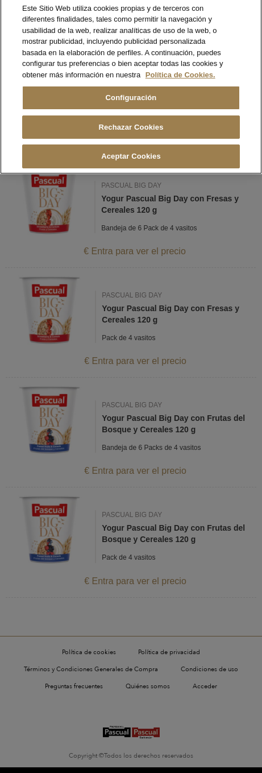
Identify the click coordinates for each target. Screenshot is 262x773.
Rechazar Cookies (130, 117)
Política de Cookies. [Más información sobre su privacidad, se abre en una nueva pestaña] (180, 64)
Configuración (131, 88)
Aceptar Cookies (131, 146)
